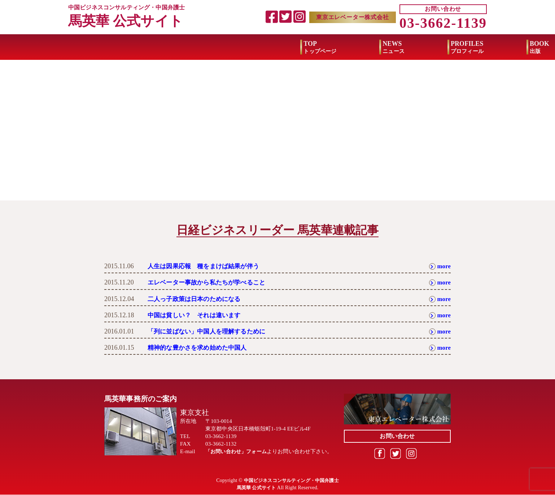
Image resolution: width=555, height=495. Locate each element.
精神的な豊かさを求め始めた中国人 (200, 347)
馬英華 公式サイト (127, 21)
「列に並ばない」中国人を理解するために (210, 331)
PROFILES (235, 47)
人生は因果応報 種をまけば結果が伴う (207, 266)
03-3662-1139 (443, 23)
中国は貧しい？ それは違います (197, 315)
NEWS (162, 47)
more (439, 266)
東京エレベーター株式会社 (352, 17)
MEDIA (374, 47)
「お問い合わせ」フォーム (238, 452)
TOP (88, 47)
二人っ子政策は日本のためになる (197, 298)
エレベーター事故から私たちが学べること (210, 282)
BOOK (308, 47)
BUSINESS (459, 47)
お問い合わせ (443, 9)
